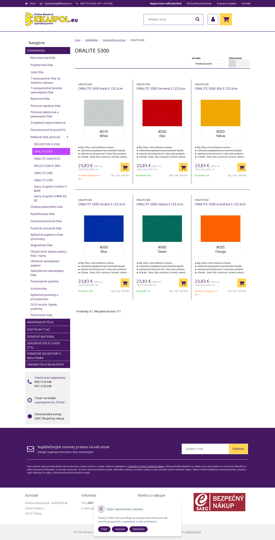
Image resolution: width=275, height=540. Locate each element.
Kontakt (246, 3)
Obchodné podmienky (199, 3)
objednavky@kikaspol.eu (58, 3)
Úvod (33, 3)
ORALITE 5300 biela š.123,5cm (100, 88)
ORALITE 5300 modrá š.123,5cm (101, 204)
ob (92, 508)
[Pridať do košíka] (124, 167)
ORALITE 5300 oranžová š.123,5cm (220, 204)
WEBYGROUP (193, 532)
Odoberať (238, 448)
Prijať (104, 529)
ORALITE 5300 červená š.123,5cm (160, 88)
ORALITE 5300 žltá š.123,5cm (216, 88)
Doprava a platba (226, 3)
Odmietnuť (138, 529)
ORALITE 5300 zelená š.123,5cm (159, 204)
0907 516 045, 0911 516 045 (96, 3)
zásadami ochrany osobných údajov (146, 466)
